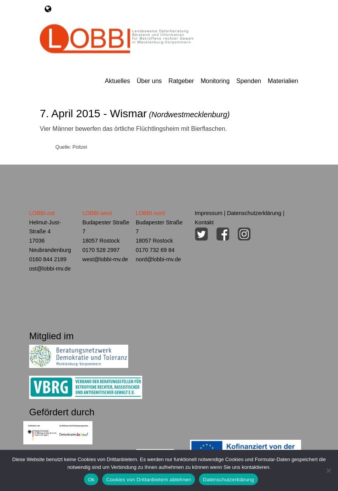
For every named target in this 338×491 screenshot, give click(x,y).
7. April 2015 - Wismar (135, 114)
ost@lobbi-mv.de (50, 268)
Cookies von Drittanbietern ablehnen (148, 479)
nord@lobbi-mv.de (158, 259)
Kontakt (204, 222)
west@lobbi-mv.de (105, 259)
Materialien (283, 81)
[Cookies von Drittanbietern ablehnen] (328, 470)
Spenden (248, 81)
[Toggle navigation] (48, 9)
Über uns (149, 81)
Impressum (208, 213)
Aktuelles (117, 81)
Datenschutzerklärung (254, 213)
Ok (91, 479)
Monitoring (215, 81)
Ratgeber (181, 81)
